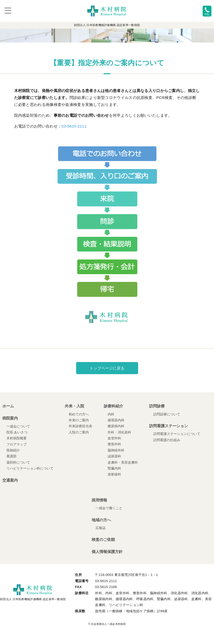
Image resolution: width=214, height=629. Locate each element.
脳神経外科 (116, 450)
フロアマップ (16, 444)
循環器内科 (116, 420)
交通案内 (10, 480)
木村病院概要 (16, 438)
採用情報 (99, 500)
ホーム (8, 406)
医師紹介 (13, 450)
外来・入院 (74, 406)
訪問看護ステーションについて (176, 434)
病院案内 (10, 418)
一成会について (18, 426)
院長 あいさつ (17, 432)
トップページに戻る (107, 368)
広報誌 (101, 528)
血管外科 (114, 438)
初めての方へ (79, 414)
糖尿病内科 (116, 426)
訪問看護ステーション (168, 426)
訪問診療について (166, 414)
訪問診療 (157, 406)
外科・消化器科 (119, 432)
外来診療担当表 (80, 426)
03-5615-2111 (73, 126)
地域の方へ (101, 520)
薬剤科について (18, 462)
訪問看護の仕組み (166, 440)
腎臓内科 (114, 468)
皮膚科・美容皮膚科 (123, 462)
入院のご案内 (79, 432)
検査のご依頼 (103, 539)
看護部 (11, 456)
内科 (111, 414)
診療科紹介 (113, 406)
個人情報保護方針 (107, 551)
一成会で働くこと (109, 508)
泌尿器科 (114, 456)
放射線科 (114, 474)
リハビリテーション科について (29, 468)
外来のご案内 (79, 420)
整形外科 (114, 444)
